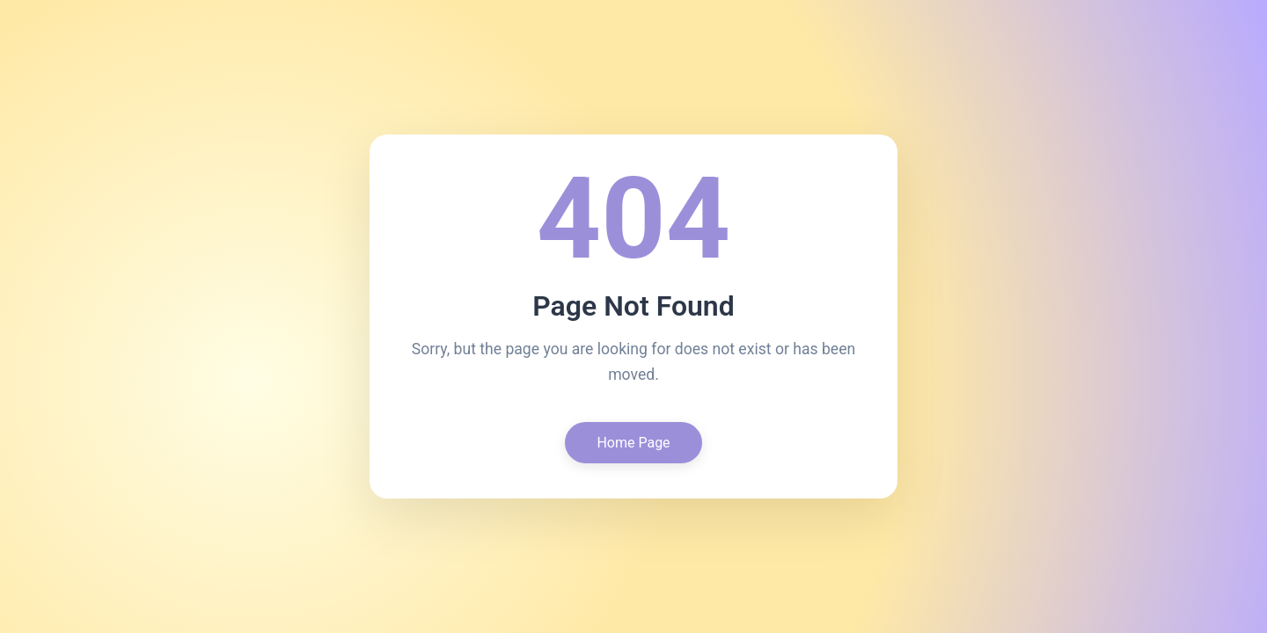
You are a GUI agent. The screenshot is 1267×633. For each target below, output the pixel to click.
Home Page (633, 442)
